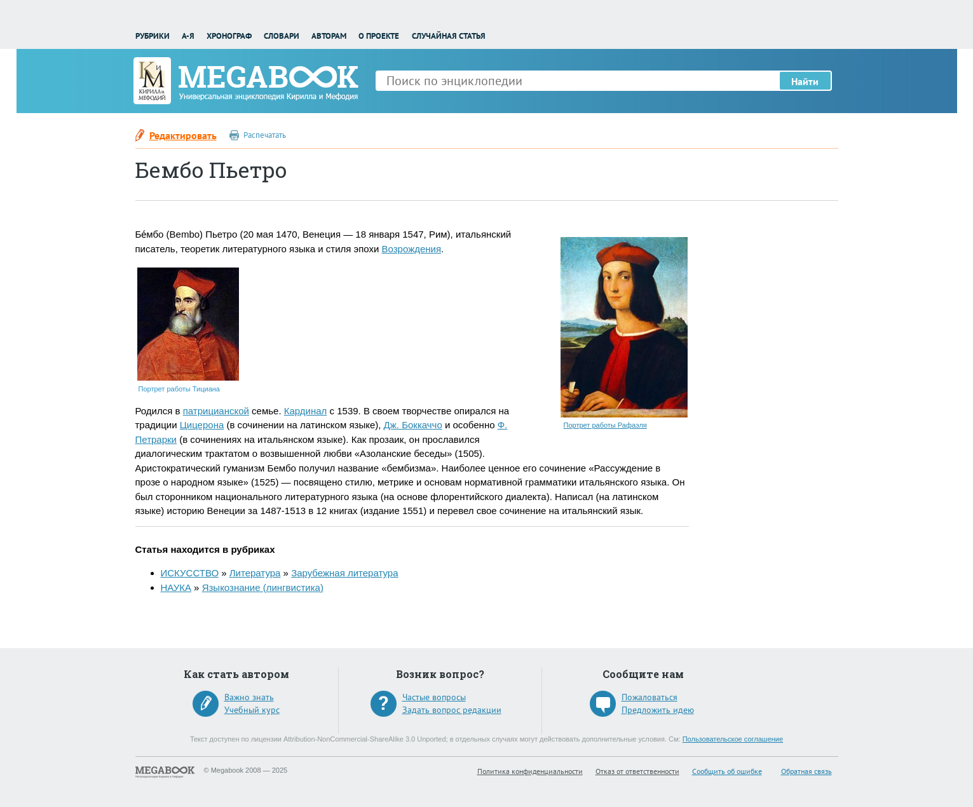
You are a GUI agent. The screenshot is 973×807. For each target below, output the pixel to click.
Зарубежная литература (344, 572)
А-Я (188, 36)
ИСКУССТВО (190, 572)
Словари (281, 36)
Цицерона (202, 424)
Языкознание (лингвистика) (262, 587)
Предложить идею (658, 709)
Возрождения (412, 248)
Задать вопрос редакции (451, 709)
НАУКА (176, 587)
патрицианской (216, 410)
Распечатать (264, 135)
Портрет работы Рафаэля (605, 425)
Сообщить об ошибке (727, 771)
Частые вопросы (434, 697)
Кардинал (305, 410)
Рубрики (152, 36)
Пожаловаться (649, 697)
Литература (255, 572)
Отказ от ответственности (637, 771)
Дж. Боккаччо (413, 424)
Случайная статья (449, 36)
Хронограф (229, 36)
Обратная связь (806, 771)
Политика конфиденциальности (530, 771)
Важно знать (249, 697)
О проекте (378, 36)
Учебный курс (252, 709)
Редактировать (183, 135)
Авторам (328, 36)
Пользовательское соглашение (733, 739)
